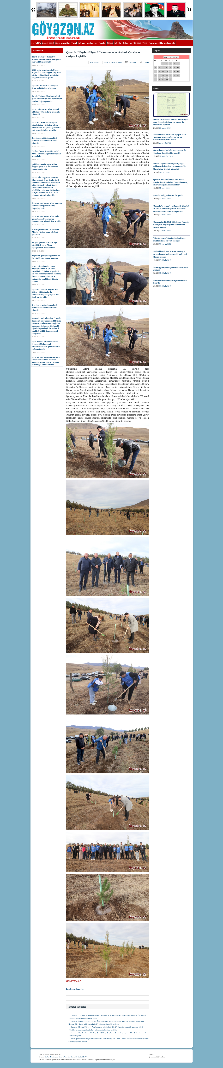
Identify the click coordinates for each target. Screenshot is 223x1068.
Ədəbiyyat (127, 43)
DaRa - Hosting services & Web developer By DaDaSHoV (66, 1057)
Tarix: (113, 62)
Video (144, 43)
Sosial (51, 43)
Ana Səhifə (36, 43)
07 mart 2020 (164, 188)
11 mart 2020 (164, 172)
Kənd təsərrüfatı (62, 43)
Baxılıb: (94, 62)
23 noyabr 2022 (165, 143)
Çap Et (146, 62)
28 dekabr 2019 (165, 260)
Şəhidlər (118, 43)
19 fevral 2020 (164, 198)
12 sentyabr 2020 (166, 156)
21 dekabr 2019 (165, 286)
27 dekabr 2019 (165, 273)
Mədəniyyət (92, 43)
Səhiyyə (81, 43)
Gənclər (102, 43)
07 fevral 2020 (164, 231)
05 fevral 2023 (164, 128)
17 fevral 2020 (164, 215)
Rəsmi (45, 43)
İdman (110, 43)
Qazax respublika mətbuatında (162, 43)
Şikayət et (133, 62)
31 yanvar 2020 (165, 244)
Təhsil (74, 43)
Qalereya (137, 43)
